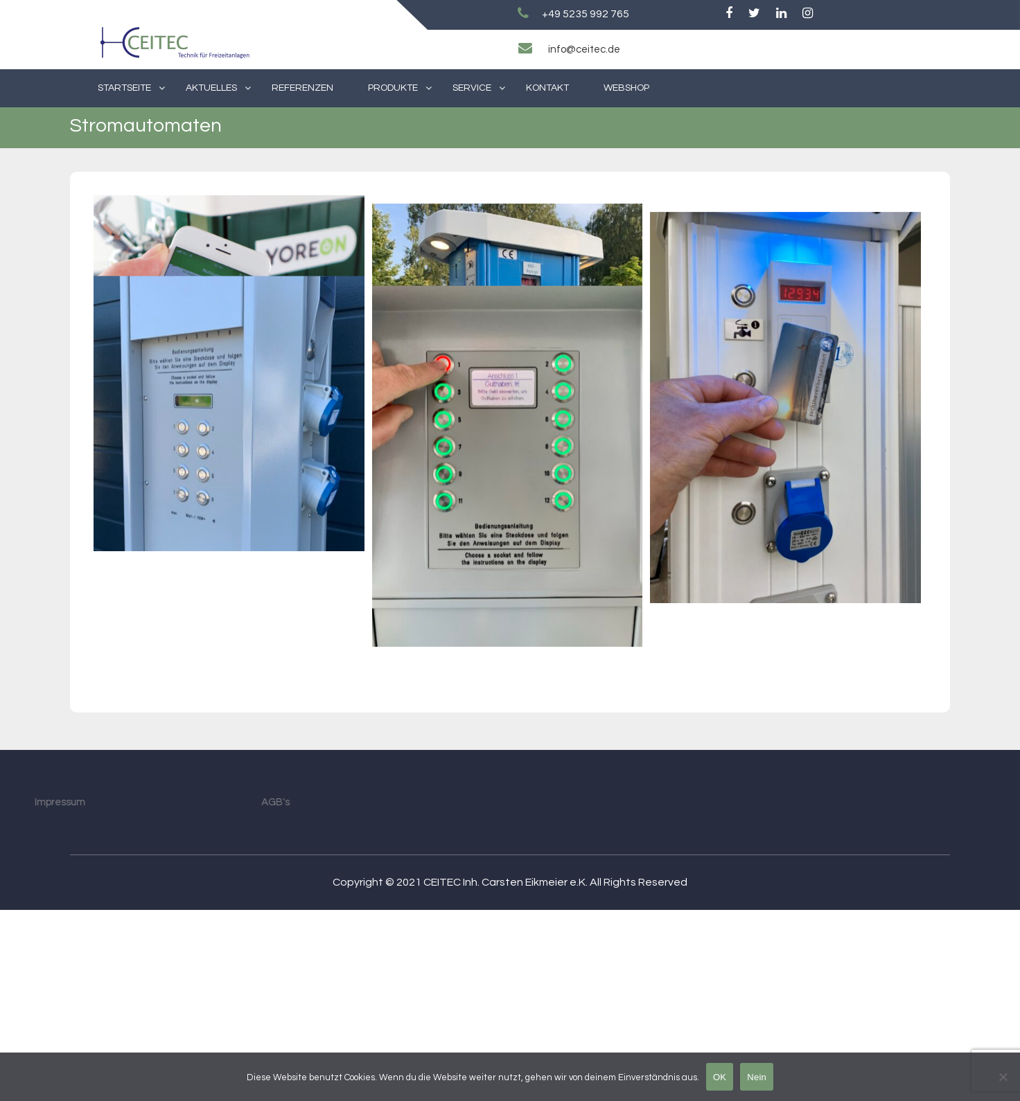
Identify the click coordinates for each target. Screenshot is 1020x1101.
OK (719, 1077)
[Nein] (1003, 1077)
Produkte (393, 88)
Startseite (124, 88)
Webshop (626, 88)
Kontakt (547, 88)
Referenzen (302, 88)
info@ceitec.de (584, 49)
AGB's (207, 993)
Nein (756, 1077)
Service (471, 88)
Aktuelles (211, 88)
